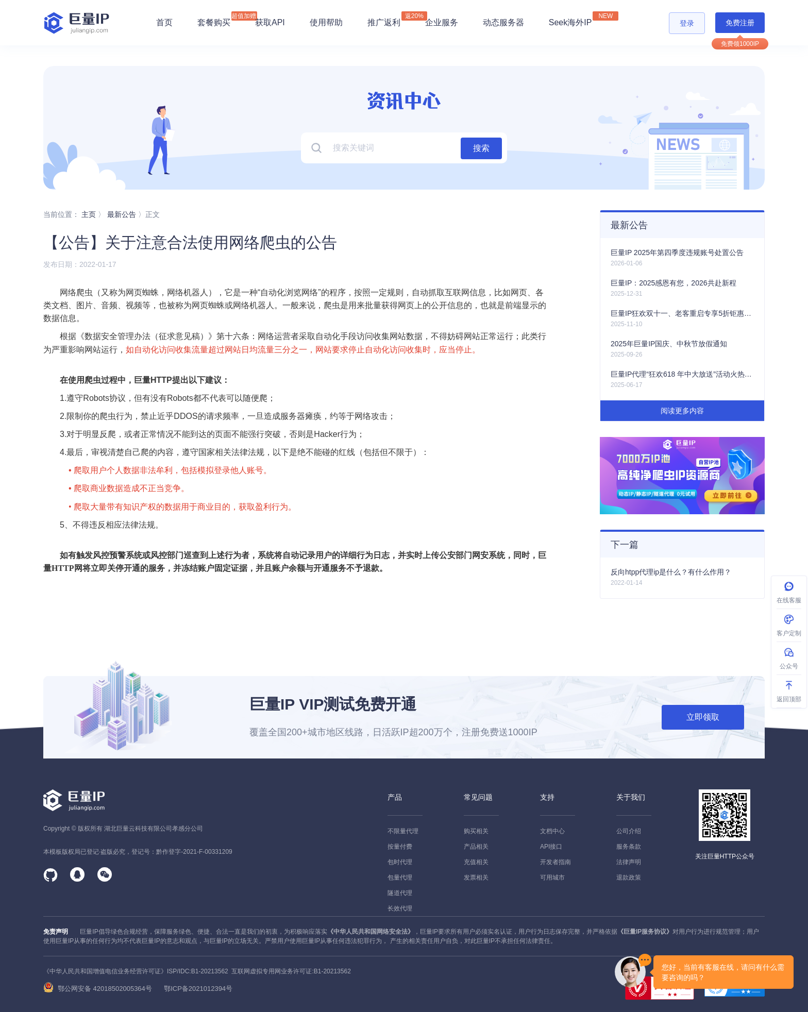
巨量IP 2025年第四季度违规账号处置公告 (677, 252)
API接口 (551, 846)
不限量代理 (403, 831)
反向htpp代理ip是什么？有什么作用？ (671, 572)
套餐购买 (213, 22)
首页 (164, 22)
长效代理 (400, 908)
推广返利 (383, 19)
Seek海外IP (570, 19)
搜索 (481, 148)
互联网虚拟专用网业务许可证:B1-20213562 (289, 971)
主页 (88, 214)
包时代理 (400, 862)
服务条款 (628, 846)
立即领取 (702, 717)
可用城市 (552, 877)
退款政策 (628, 877)
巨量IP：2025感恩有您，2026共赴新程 (673, 283)
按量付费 (400, 846)
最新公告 (121, 214)
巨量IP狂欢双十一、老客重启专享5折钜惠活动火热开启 (682, 313)
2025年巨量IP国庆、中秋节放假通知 (669, 344)
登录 (687, 23)
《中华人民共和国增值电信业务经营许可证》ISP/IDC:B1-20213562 (135, 971)
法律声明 (628, 862)
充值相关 (476, 862)
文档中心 (552, 831)
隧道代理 (400, 893)
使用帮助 (326, 22)
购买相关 (476, 831)
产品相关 (476, 846)
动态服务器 (503, 22)
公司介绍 (628, 831)
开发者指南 (555, 862)
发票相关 (476, 877)
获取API (270, 22)
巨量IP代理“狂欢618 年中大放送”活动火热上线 (682, 374)
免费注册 (740, 23)
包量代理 (400, 877)
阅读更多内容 (682, 411)
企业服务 (441, 22)
